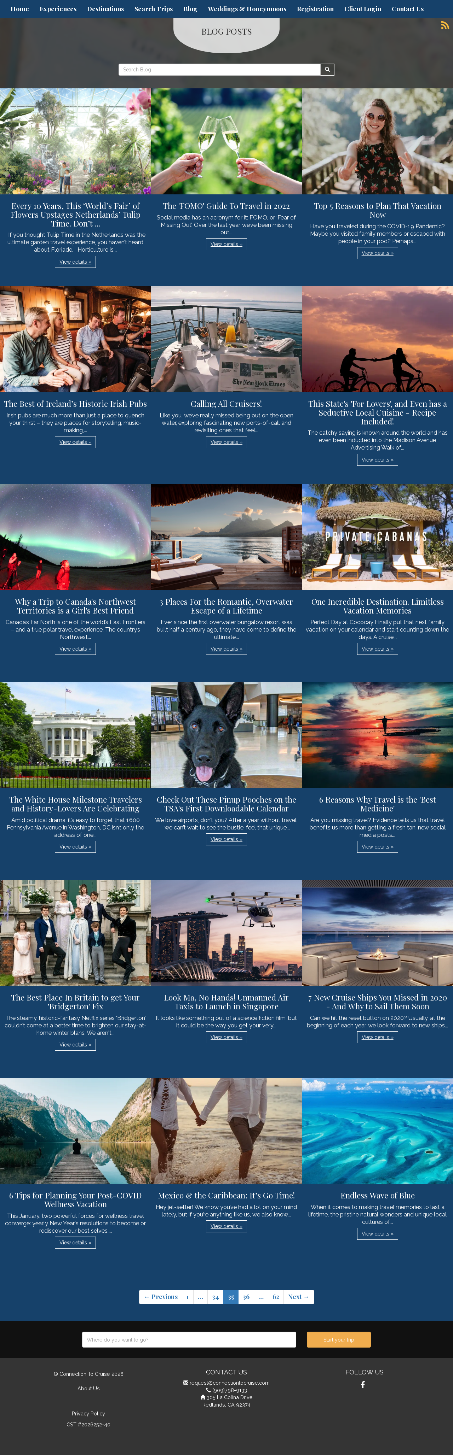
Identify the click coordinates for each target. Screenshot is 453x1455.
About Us (89, 1388)
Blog (190, 9)
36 (246, 1296)
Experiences (58, 9)
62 (276, 1296)
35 (231, 1296)
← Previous (161, 1296)
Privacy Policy (88, 1413)
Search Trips (153, 9)
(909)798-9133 (229, 1390)
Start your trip (338, 1340)
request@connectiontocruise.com (230, 1383)
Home (20, 9)
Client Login (362, 9)
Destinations (105, 9)
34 (215, 1296)
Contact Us (408, 9)
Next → (299, 1296)
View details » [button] (75, 262)
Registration (315, 9)
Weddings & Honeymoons (247, 9)
